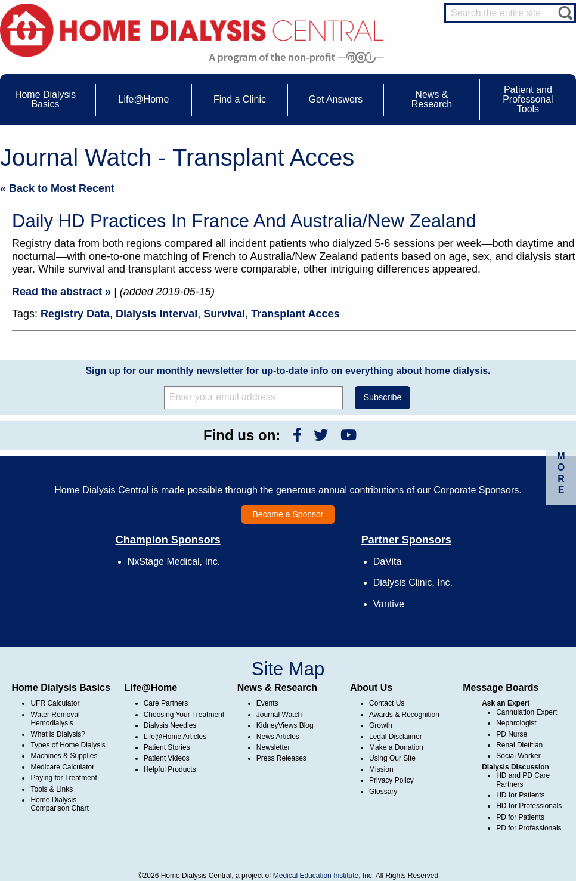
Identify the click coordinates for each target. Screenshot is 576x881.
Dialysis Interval (156, 314)
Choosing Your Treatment (184, 714)
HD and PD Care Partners (523, 779)
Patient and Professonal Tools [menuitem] (528, 99)
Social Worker (518, 756)
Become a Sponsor (287, 514)
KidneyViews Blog (285, 725)
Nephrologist (516, 723)
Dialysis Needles (170, 725)
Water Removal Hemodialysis (54, 718)
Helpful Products (170, 769)
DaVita (387, 562)
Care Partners (166, 703)
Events (267, 703)
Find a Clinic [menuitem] (239, 99)
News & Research (277, 687)
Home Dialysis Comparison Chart (59, 804)
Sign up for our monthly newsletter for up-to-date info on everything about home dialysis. (287, 371)
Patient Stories (167, 747)
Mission (381, 769)
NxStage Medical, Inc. (174, 562)
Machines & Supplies (63, 756)
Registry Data (75, 314)
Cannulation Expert (526, 712)
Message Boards (500, 687)
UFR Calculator (54, 703)
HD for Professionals (529, 806)
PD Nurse (511, 734)
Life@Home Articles (175, 736)
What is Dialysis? (57, 734)
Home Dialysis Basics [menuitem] (45, 99)
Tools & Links (51, 789)
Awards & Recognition (404, 714)
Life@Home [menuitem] (144, 99)
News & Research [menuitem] (431, 99)
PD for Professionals (528, 828)
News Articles (277, 736)
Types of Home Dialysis (67, 745)
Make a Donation (396, 747)
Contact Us (386, 703)
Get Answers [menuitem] (336, 99)
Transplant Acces (295, 314)
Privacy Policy (391, 780)
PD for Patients (520, 817)
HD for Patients (520, 795)
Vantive (388, 604)
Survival (224, 314)
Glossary (383, 791)
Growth (380, 725)
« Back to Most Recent (57, 188)
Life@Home (151, 687)
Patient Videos (167, 758)
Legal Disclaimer (395, 736)
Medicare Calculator (62, 767)
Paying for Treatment (63, 778)
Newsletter (273, 747)
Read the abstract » (61, 292)
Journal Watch (279, 714)
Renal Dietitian (519, 745)
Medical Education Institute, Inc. (323, 875)
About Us (371, 687)
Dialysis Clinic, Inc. (413, 582)
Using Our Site (392, 758)
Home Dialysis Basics (60, 687)
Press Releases (281, 758)
